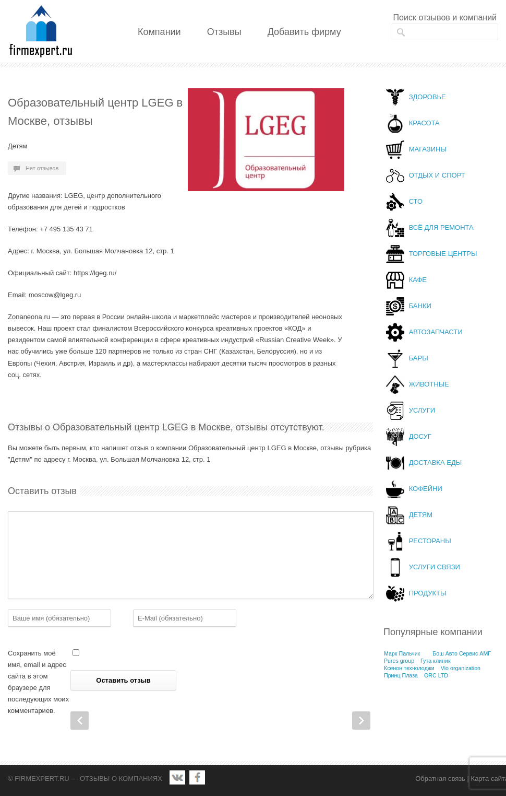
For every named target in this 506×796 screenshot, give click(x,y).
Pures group (399, 661)
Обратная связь (440, 778)
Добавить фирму (304, 32)
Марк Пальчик (402, 653)
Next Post (361, 720)
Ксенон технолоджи (409, 668)
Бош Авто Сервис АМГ (461, 653)
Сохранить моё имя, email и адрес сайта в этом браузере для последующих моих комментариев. (38, 682)
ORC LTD (436, 675)
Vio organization (460, 668)
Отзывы (224, 32)
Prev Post (79, 720)
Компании (159, 32)
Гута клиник (435, 661)
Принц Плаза (401, 675)
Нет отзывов (42, 168)
